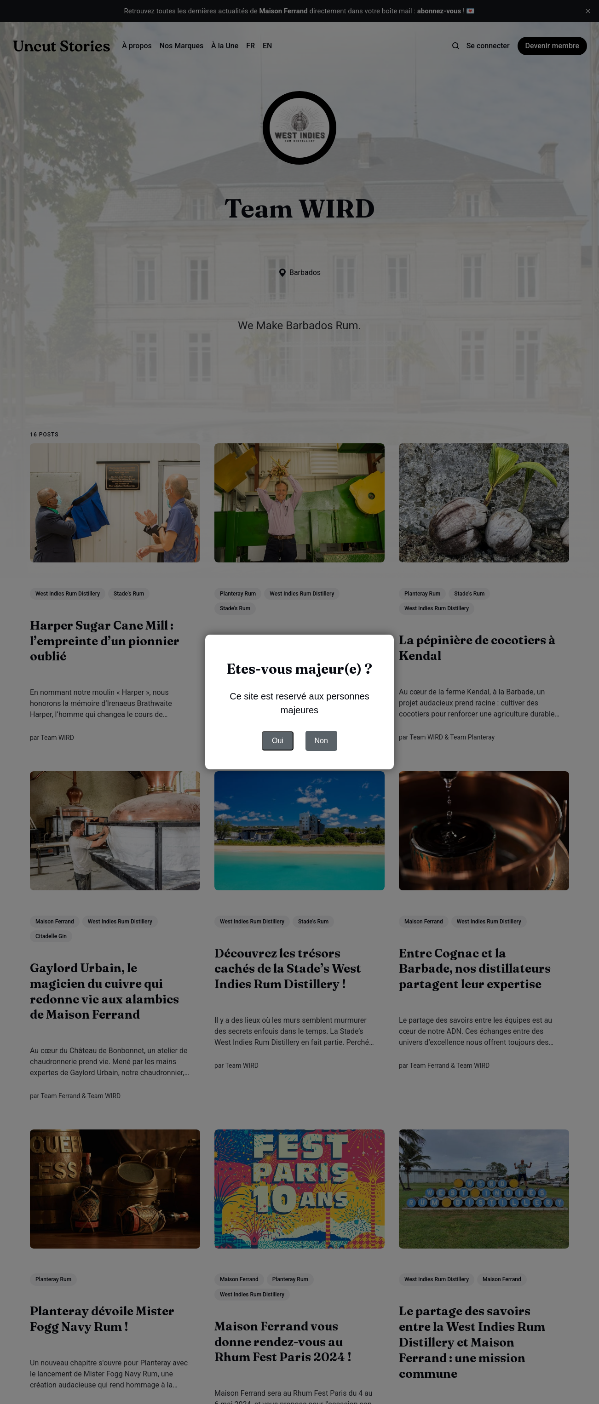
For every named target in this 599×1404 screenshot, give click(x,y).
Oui (277, 741)
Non (321, 741)
